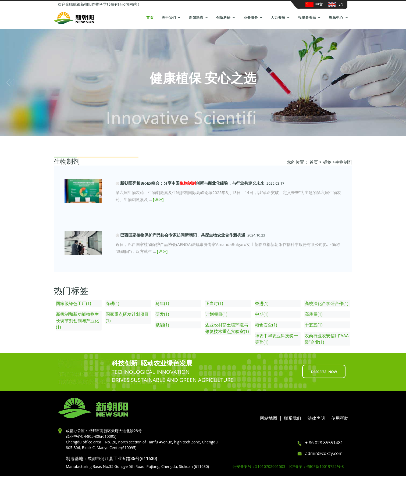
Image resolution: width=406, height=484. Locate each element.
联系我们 (292, 418)
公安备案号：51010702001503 (260, 466)
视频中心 (336, 18)
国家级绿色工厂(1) (73, 303)
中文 (314, 4)
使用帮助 (339, 418)
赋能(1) (162, 325)
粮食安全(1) (266, 325)
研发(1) (162, 314)
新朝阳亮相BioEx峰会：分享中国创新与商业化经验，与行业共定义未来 (192, 183)
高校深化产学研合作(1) (326, 303)
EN (335, 4)
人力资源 (278, 18)
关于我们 (169, 18)
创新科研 (223, 18)
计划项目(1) (216, 314)
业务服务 (251, 18)
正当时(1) (214, 303)
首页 (150, 18)
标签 (327, 162)
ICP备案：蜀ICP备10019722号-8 (316, 466)
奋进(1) (262, 303)
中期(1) (262, 314)
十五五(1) (314, 325)
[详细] (158, 199)
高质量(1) (314, 314)
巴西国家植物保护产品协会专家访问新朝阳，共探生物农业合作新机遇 (182, 235)
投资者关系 (307, 18)
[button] (10, 82)
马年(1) (162, 303)
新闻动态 (196, 18)
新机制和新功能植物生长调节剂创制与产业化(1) (77, 320)
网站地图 (268, 418)
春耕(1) (112, 303)
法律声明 (316, 418)
